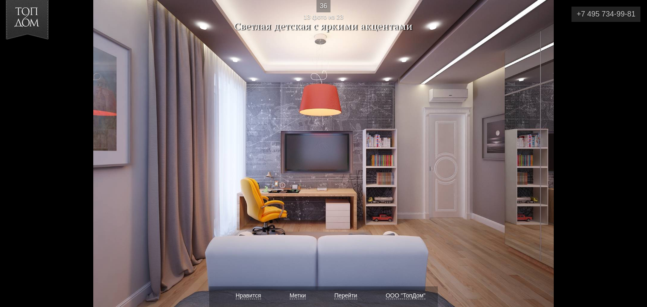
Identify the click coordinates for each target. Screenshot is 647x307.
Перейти (345, 295)
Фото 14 (631, 153)
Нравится (248, 295)
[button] (36, 54)
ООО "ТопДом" (405, 295)
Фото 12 (16, 153)
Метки (298, 295)
